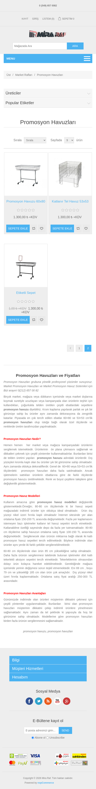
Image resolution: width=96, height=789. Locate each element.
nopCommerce (46, 782)
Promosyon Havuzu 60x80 (25, 201)
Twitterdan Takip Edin (38, 701)
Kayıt (25, 18)
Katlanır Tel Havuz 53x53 (70, 201)
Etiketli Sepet (25, 293)
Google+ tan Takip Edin (66, 701)
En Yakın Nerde (62, 782)
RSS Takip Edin (48, 701)
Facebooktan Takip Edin (29, 701)
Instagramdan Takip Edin (57, 701)
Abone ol (40, 737)
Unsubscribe (57, 737)
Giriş (35, 18)
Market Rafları (23, 74)
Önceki (70, 348)
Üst (9, 74)
